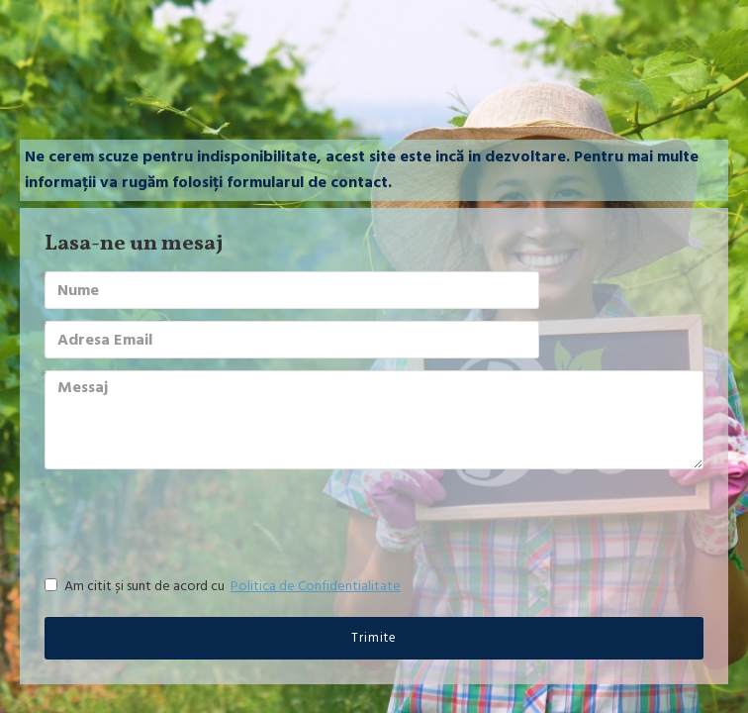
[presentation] (183, 517)
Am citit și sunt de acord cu (224, 586)
